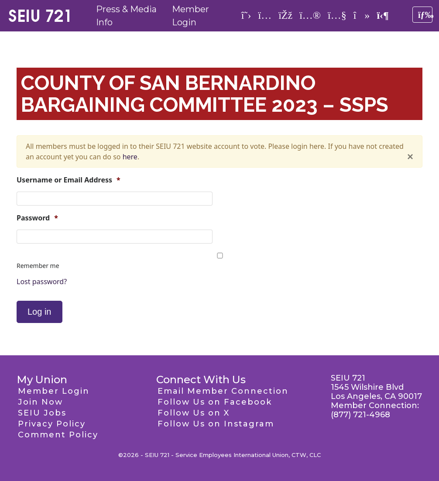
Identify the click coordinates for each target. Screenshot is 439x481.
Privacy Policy (52, 424)
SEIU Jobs (42, 413)
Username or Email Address (68, 180)
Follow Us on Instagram (216, 424)
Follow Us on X (194, 413)
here (130, 156)
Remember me (38, 265)
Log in (39, 311)
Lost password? (42, 281)
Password (37, 218)
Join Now (40, 402)
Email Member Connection (223, 391)
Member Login (53, 391)
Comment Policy (58, 435)
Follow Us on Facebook (215, 402)
